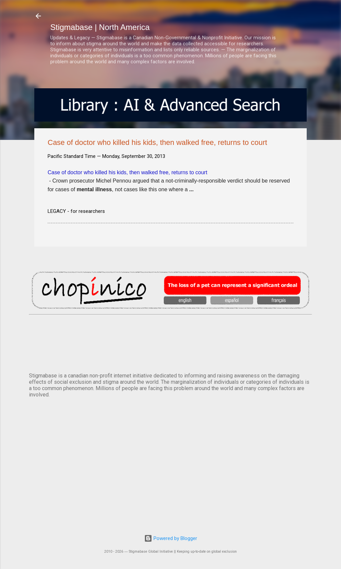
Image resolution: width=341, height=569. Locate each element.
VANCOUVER (170, 342)
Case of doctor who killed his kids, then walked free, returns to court (127, 172)
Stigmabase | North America (100, 27)
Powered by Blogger (170, 538)
